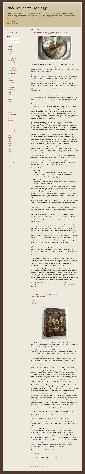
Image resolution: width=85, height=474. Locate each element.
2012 (9, 49)
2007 (9, 94)
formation (10, 137)
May (11, 80)
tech (9, 160)
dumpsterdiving (11, 131)
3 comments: (42, 294)
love (46, 296)
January (11, 89)
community (37, 296)
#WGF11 (10, 110)
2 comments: (42, 457)
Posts (9, 39)
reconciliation (11, 155)
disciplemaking (11, 130)
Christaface (37, 290)
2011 (9, 51)
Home (55, 463)
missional (10, 151)
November (12, 60)
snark (32, 216)
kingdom (10, 141)
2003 (9, 104)
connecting (10, 124)
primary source (62, 420)
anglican (10, 112)
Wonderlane (37, 453)
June (11, 78)
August (11, 73)
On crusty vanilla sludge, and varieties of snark (49, 33)
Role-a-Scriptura (37, 303)
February (12, 87)
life (9, 147)
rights (41, 290)
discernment (42, 296)
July (11, 75)
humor (9, 139)
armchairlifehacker (12, 114)
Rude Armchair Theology (27, 8)
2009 (9, 56)
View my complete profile (13, 23)
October (12, 62)
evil (9, 135)
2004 (9, 101)
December (12, 58)
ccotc (9, 118)
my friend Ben (38, 406)
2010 (9, 53)
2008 (9, 92)
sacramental (10, 159)
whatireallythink (12, 162)
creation (10, 126)
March (11, 85)
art (8, 116)
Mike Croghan (11, 21)
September (12, 65)
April (11, 82)
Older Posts (75, 463)
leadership (10, 143)
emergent (10, 133)
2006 (9, 97)
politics (9, 153)
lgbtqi (9, 145)
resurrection (10, 157)
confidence (42, 459)
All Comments (11, 41)
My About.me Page (12, 32)
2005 (9, 99)
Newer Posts (34, 463)
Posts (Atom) (40, 466)
